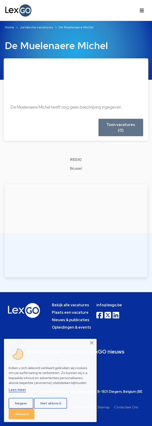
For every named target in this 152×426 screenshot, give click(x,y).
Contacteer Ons (126, 407)
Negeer (21, 403)
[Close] (91, 343)
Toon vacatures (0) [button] (120, 127)
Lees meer (17, 389)
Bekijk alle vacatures (70, 305)
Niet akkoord (50, 403)
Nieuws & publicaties (70, 319)
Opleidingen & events (71, 327)
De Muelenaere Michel (76, 27)
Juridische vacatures (36, 27)
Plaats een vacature (70, 312)
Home (9, 27)
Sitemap (104, 407)
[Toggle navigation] (141, 10)
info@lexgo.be (109, 305)
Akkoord (21, 414)
